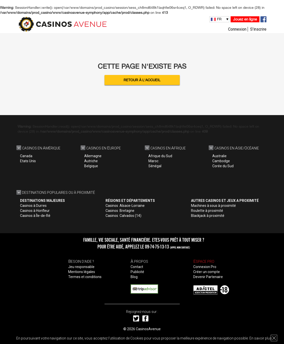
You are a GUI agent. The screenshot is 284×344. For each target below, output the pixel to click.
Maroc (153, 161)
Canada (26, 156)
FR (219, 19)
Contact (137, 267)
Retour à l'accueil (142, 80)
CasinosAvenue (148, 329)
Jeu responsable (81, 267)
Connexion (237, 29)
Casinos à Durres (33, 206)
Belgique (91, 166)
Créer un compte (206, 272)
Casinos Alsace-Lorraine (125, 206)
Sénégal (154, 166)
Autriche (91, 161)
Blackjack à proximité (207, 216)
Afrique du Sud (160, 156)
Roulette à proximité (207, 211)
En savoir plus (260, 338)
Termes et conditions (85, 277)
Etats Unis (28, 161)
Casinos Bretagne (120, 211)
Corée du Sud (223, 166)
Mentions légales (81, 272)
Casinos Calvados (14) (123, 216)
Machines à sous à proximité (213, 206)
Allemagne (93, 156)
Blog (134, 277)
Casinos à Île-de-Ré (35, 216)
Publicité (137, 272)
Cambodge (221, 161)
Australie (219, 156)
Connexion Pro (204, 267)
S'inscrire (258, 29)
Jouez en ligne (245, 19)
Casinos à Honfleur (35, 211)
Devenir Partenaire (208, 277)
